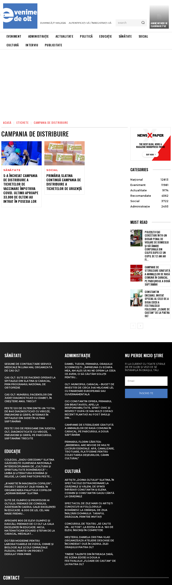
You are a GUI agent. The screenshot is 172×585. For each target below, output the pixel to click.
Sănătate (11, 170)
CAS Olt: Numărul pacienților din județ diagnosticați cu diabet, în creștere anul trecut (28, 378)
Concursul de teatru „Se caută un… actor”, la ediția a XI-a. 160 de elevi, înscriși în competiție (89, 503)
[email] (146, 362)
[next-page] (140, 307)
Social (52, 170)
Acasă (7, 122)
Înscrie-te (146, 374)
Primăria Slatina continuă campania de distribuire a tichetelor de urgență (63, 181)
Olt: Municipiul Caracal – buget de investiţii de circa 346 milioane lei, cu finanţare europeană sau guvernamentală (90, 369)
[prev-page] (133, 307)
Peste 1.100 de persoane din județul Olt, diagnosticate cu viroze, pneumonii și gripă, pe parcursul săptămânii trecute (27, 412)
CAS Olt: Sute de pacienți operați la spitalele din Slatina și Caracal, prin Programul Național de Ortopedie (30, 363)
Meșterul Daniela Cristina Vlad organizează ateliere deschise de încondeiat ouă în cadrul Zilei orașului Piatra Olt (90, 517)
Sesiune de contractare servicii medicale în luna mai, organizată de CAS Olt (28, 348)
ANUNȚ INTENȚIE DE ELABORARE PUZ (159, 24)
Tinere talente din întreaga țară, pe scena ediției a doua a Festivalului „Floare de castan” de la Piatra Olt (89, 534)
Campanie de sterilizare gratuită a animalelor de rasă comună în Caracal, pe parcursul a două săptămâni (157, 266)
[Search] (143, 22)
